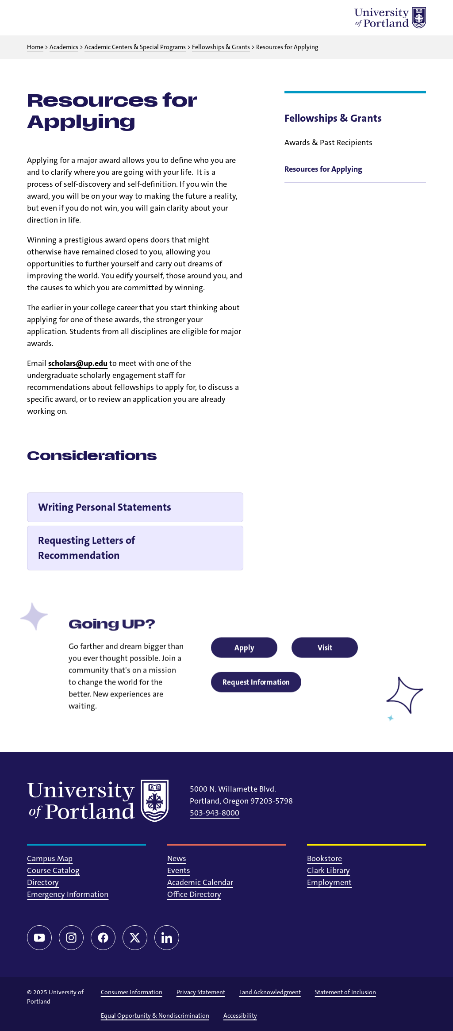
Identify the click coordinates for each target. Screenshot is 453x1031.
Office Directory (194, 894)
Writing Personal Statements (104, 507)
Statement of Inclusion (345, 992)
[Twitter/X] (135, 937)
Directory (43, 882)
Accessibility (240, 1015)
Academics (64, 47)
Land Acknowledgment (270, 992)
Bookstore (324, 858)
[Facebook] (103, 937)
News (176, 858)
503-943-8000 (214, 813)
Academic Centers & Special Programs (135, 47)
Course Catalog (53, 870)
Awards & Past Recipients (328, 142)
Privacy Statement (201, 992)
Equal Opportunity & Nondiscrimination (155, 1015)
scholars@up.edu (77, 363)
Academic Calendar (200, 882)
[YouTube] (39, 937)
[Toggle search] (60, 18)
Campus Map (50, 858)
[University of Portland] (390, 17)
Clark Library (328, 870)
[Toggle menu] (37, 18)
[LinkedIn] (166, 937)
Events (178, 870)
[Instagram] (71, 937)
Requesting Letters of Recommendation (86, 547)
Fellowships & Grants (221, 47)
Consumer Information (131, 992)
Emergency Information (67, 894)
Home (35, 47)
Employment (329, 882)
